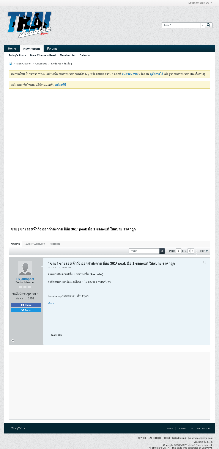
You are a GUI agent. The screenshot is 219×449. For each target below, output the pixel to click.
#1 (204, 262)
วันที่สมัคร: (19, 294)
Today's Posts (17, 55)
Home (12, 48)
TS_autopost (25, 279)
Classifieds (41, 63)
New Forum (31, 48)
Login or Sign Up (200, 2)
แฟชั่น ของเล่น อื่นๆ (61, 63)
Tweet (26, 310)
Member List (67, 55)
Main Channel (23, 63)
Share (26, 305)
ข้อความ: (21, 298)
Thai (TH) (18, 428)
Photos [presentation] (55, 244)
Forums (52, 48)
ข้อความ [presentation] (15, 244)
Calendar (85, 55)
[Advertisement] (109, 124)
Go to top (203, 428)
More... (52, 303)
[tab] (15, 244)
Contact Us (185, 428)
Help (170, 428)
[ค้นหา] (183, 25)
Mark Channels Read (43, 55)
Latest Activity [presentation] (35, 244)
